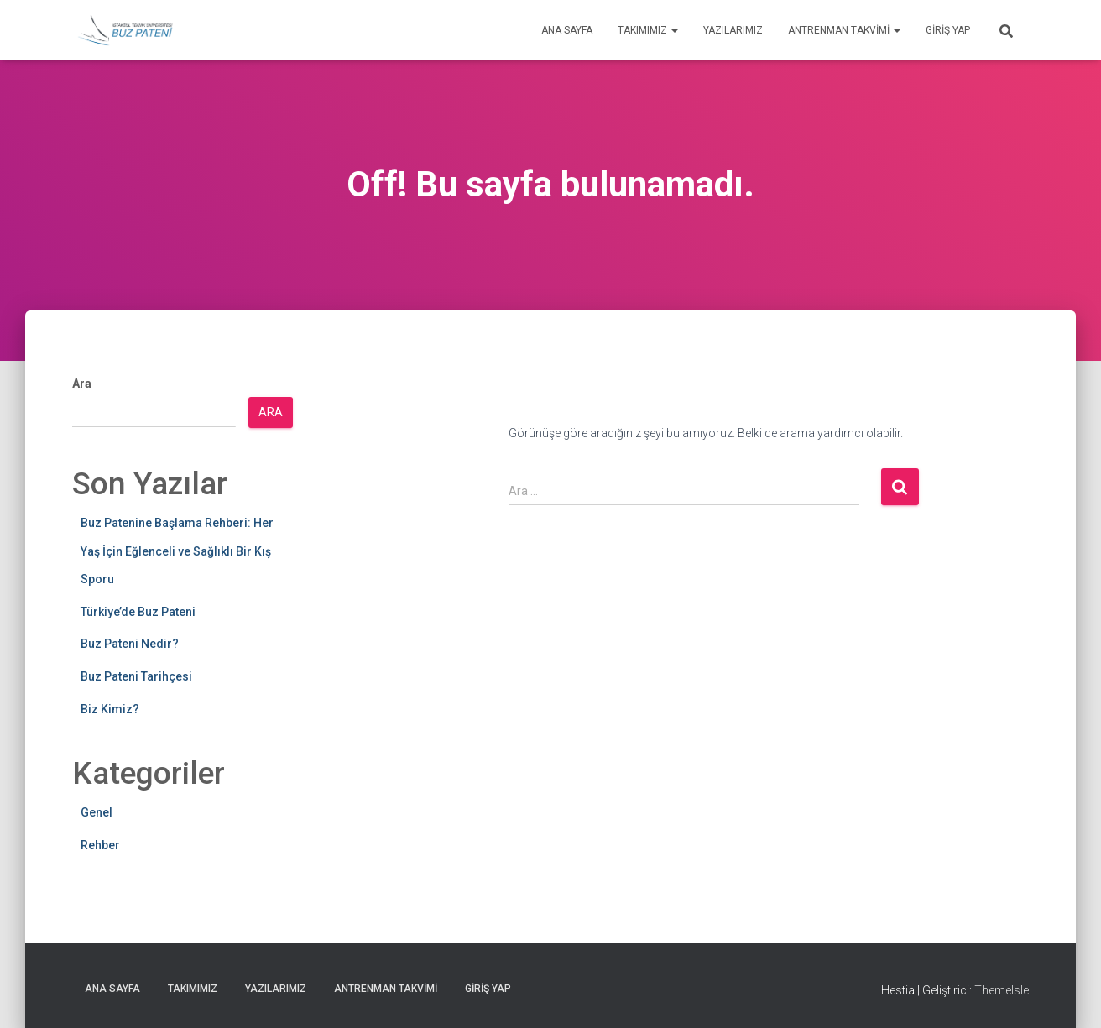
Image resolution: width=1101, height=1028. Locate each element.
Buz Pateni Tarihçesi (136, 676)
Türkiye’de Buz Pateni (138, 611)
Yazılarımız (733, 30)
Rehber (100, 845)
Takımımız (648, 30)
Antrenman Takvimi (844, 30)
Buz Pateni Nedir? (130, 643)
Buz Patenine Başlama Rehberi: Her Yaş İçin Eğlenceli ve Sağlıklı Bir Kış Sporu (177, 551)
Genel (96, 812)
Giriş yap (948, 30)
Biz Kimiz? (110, 709)
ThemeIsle (1001, 990)
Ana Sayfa (566, 30)
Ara (81, 383)
